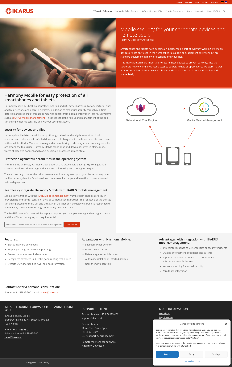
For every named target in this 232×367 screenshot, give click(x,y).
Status (179, 2)
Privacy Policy (188, 361)
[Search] (224, 11)
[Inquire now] (72, 224)
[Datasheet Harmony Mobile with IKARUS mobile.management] (33, 224)
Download (93, 345)
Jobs (197, 2)
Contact (205, 2)
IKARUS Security (43, 363)
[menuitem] (179, 2)
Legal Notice (166, 317)
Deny (191, 354)
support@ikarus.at (92, 318)
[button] (226, 323)
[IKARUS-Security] (19, 11)
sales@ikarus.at (50, 292)
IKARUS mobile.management (29, 117)
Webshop (188, 2)
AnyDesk (215, 2)
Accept (167, 354)
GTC (198, 361)
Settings (216, 354)
